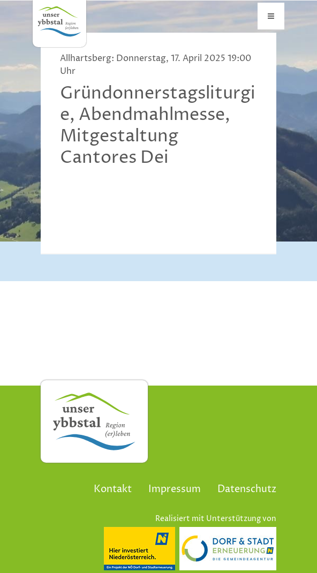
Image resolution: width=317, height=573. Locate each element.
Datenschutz (246, 489)
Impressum (174, 489)
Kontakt (113, 489)
